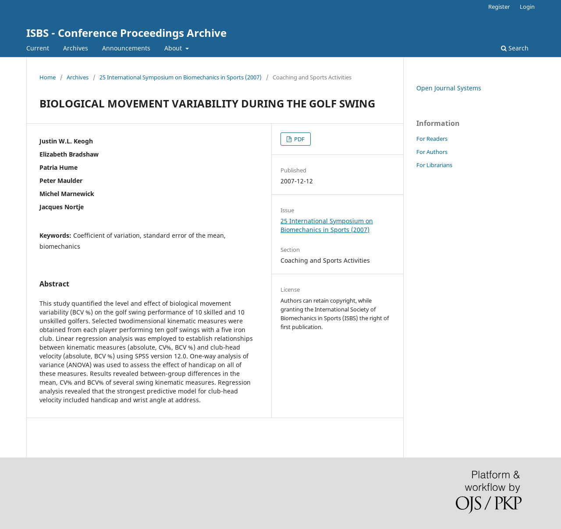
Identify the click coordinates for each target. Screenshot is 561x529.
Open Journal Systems (448, 88)
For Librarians (434, 165)
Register (499, 7)
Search (515, 48)
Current (37, 48)
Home (47, 77)
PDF (299, 139)
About (174, 48)
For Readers (431, 139)
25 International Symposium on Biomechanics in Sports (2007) (180, 77)
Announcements (126, 48)
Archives (75, 48)
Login (527, 7)
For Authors (431, 152)
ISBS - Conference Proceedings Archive (126, 32)
